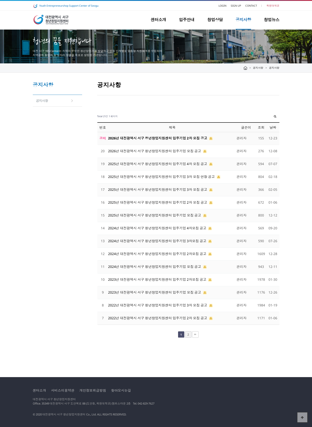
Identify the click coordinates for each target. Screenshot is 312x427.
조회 (261, 127)
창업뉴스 (271, 19)
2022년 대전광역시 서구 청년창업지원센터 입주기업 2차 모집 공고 (158, 318)
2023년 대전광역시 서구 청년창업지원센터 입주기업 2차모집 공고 (157, 279)
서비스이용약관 (62, 390)
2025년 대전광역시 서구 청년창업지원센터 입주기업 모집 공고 (155, 215)
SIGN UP (236, 5)
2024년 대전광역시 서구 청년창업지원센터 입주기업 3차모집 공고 (157, 241)
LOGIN (222, 5)
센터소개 (158, 19)
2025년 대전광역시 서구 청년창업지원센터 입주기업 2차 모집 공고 (158, 202)
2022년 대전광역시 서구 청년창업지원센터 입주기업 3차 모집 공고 (158, 305)
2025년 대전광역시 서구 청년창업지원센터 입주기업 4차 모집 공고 (158, 163)
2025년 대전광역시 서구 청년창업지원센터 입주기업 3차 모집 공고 (158, 189)
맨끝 (195, 334)
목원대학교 (273, 5)
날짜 (273, 127)
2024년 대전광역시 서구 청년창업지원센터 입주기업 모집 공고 (155, 266)
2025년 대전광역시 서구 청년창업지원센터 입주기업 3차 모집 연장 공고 (162, 176)
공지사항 (243, 19)
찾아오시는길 (121, 390)
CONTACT (251, 5)
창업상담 (215, 19)
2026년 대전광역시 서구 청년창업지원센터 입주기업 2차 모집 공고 (158, 138)
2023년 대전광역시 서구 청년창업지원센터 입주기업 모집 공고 (155, 292)
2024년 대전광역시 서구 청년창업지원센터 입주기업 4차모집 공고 (157, 228)
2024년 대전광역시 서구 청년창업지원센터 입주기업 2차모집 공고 (157, 253)
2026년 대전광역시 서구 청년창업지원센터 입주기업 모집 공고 (155, 151)
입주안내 (186, 19)
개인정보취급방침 (92, 390)
